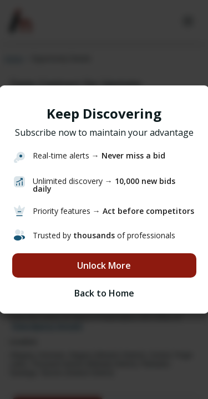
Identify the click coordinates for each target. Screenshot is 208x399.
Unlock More (104, 265)
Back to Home (104, 293)
